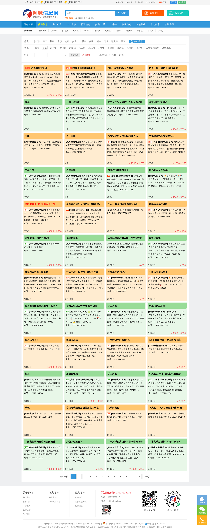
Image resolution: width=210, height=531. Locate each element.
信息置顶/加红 (81, 501)
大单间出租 (113, 408)
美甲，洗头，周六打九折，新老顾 (125, 102)
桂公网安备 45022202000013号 (117, 524)
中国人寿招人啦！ (158, 272)
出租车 (91, 18)
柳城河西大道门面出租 (36, 272)
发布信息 (138, 41)
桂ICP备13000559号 (91, 524)
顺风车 (114, 41)
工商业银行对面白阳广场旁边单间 (125, 238)
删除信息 (79, 506)
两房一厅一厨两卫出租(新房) (164, 68)
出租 (77, 18)
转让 (67, 41)
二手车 (113, 24)
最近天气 (42, 30)
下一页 (147, 476)
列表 (121, 55)
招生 (99, 41)
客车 (27, 102)
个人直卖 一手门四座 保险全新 (165, 374)
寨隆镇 (118, 30)
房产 (45, 41)
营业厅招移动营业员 (118, 170)
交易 (74, 41)
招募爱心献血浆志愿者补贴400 (41, 306)
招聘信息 (43, 24)
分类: (26, 41)
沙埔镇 (65, 30)
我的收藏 (129, 2)
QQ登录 (174, 2)
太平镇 (54, 30)
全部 (37, 41)
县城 (45, 48)
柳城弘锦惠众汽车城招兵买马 (123, 136)
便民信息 (126, 24)
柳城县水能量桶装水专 (84, 68)
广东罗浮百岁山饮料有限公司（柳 (125, 441)
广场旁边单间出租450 (119, 340)
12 (139, 476)
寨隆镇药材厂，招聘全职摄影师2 (83, 204)
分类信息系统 (155, 524)
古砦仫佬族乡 (152, 48)
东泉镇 (140, 30)
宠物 (106, 41)
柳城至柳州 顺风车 (117, 272)
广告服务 (27, 506)
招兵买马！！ (32, 340)
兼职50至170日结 (158, 204)
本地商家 (155, 24)
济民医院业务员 (39, 68)
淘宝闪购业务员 (157, 306)
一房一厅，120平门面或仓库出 (82, 272)
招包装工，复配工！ (159, 170)
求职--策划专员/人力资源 (120, 68)
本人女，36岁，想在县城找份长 (165, 408)
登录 (164, 2)
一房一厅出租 (73, 102)
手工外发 (29, 170)
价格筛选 (74, 55)
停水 (81, 18)
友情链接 (27, 510)
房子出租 (71, 136)
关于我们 (27, 497)
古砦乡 (161, 30)
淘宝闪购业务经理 (158, 102)
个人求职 (71, 24)
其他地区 (166, 48)
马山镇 (86, 30)
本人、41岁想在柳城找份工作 (123, 204)
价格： (27, 55)
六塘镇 (108, 30)
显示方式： (104, 55)
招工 (27, 374)
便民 (91, 41)
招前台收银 (72, 374)
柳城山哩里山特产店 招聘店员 (81, 306)
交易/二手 (100, 24)
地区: (26, 48)
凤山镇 (75, 30)
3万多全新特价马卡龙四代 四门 (165, 340)
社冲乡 (150, 30)
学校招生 (141, 24)
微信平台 (152, 2)
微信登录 (182, 2)
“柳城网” (61, 524)
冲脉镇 (129, 30)
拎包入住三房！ (74, 441)
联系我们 (27, 501)
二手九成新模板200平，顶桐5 (164, 441)
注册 (160, 2)
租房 (85, 18)
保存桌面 (119, 2)
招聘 (52, 41)
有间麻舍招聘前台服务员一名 (40, 204)
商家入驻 (53, 497)
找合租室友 (72, 238)
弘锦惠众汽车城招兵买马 (162, 136)
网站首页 (28, 24)
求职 (59, 41)
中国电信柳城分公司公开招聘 (40, 441)
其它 (123, 41)
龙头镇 (97, 30)
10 (126, 476)
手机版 (139, 2)
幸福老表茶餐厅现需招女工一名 (82, 408)
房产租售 (57, 24)
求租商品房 (72, 340)
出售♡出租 (155, 238)
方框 (114, 55)
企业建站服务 (54, 501)
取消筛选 (86, 55)
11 (132, 476)
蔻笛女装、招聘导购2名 (37, 238)
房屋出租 (71, 170)
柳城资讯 (169, 24)
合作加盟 (27, 514)
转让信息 (85, 24)
